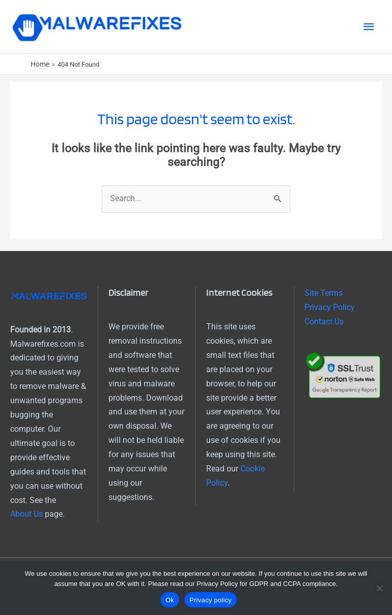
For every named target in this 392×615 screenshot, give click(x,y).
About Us (26, 514)
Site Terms (323, 293)
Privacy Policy (329, 307)
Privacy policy (210, 600)
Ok (169, 600)
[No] (379, 588)
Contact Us (324, 321)
